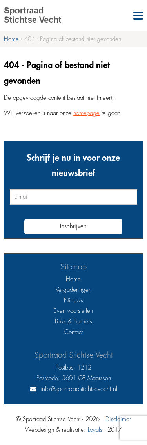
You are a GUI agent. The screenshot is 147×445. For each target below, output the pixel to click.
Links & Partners (73, 322)
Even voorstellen (73, 311)
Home (73, 279)
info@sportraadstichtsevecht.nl (78, 389)
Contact (73, 332)
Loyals (95, 430)
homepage (86, 113)
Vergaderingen (73, 290)
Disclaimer (118, 419)
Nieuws (73, 300)
